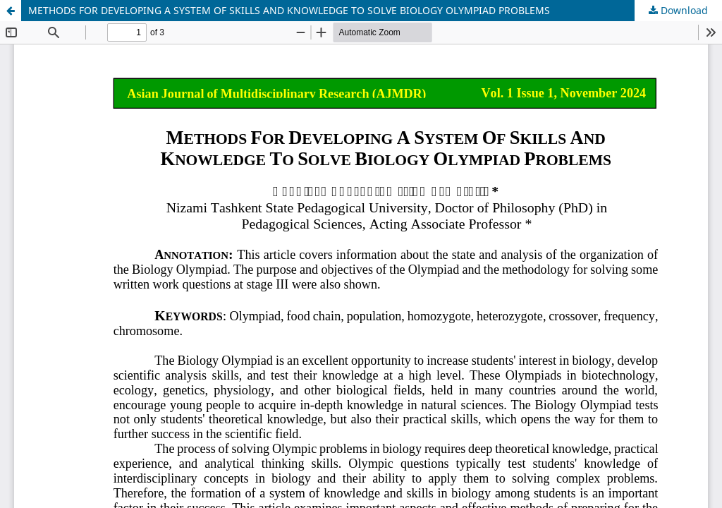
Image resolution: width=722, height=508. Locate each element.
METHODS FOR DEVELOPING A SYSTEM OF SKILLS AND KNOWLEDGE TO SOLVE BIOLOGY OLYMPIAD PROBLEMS (289, 10)
